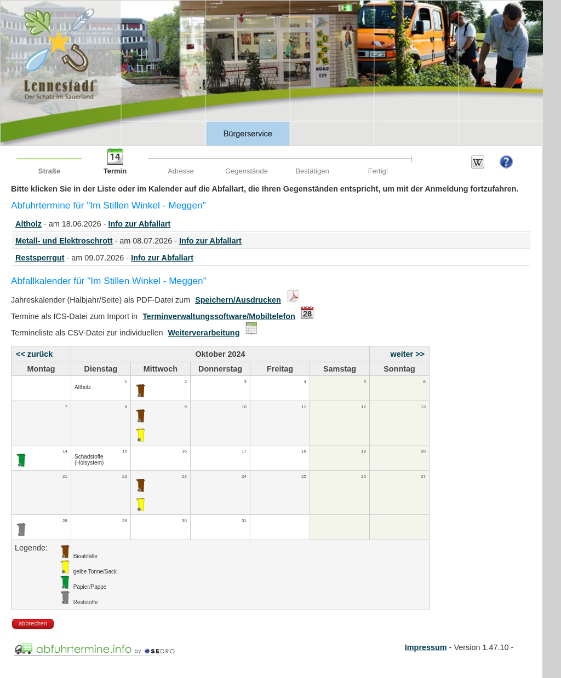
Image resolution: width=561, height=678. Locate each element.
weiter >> (408, 354)
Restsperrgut (40, 257)
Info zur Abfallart (139, 223)
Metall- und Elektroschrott (64, 240)
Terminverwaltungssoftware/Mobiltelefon (218, 316)
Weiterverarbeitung (204, 332)
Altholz (28, 223)
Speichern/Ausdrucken (238, 299)
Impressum (426, 647)
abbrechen (33, 623)
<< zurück (34, 354)
